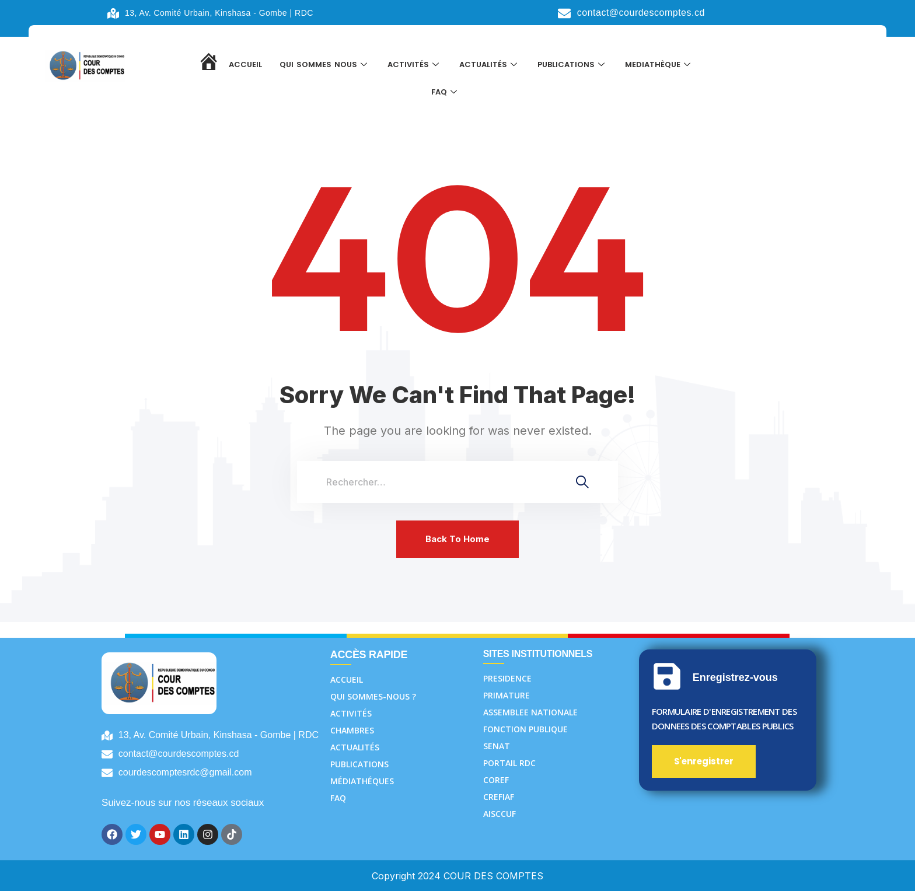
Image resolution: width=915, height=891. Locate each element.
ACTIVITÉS (414, 65)
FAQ (445, 94)
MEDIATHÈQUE (659, 65)
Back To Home (457, 538)
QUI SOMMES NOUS (325, 65)
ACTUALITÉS (489, 65)
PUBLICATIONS (572, 65)
